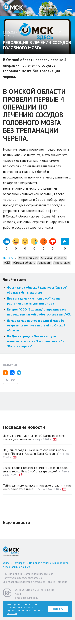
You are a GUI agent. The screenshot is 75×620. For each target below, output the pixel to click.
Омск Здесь (13, 8)
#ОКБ (7, 262)
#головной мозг (28, 258)
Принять (58, 608)
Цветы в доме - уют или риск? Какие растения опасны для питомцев (34, 437)
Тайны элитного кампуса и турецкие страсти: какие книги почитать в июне (37, 487)
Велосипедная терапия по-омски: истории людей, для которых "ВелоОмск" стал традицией (36, 469)
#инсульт (46, 258)
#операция (44, 262)
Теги (10, 258)
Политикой (12, 613)
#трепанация (61, 262)
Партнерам (19, 563)
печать (10, 35)
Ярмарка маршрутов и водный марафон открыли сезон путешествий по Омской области (36, 325)
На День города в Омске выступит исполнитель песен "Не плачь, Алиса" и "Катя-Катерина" (35, 341)
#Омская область (24, 262)
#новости (60, 258)
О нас (6, 563)
